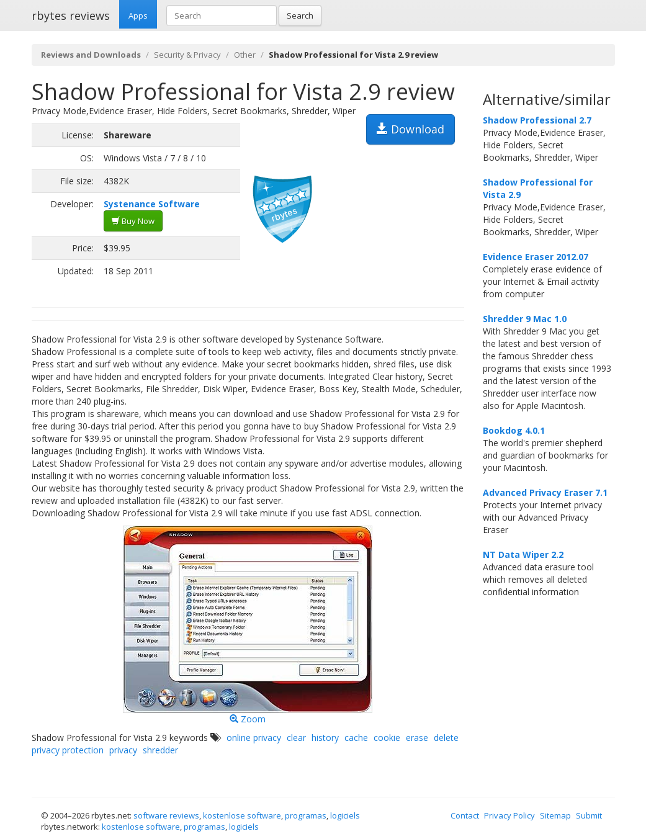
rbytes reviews (71, 15)
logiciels (345, 815)
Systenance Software (152, 204)
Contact (465, 815)
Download (410, 129)
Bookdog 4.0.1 (514, 430)
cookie (387, 737)
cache (356, 737)
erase (417, 737)
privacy (123, 750)
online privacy (254, 737)
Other (245, 54)
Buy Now (133, 221)
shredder (160, 750)
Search (300, 15)
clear (296, 737)
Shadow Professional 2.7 (537, 120)
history (325, 737)
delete (446, 737)
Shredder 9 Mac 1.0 (525, 319)
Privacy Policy (509, 815)
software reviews (166, 815)
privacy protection (68, 750)
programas (305, 815)
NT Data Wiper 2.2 (523, 554)
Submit (589, 815)
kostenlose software (242, 815)
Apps (138, 15)
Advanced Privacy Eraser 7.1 (545, 492)
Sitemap (555, 815)
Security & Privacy (187, 54)
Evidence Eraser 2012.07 (535, 256)
